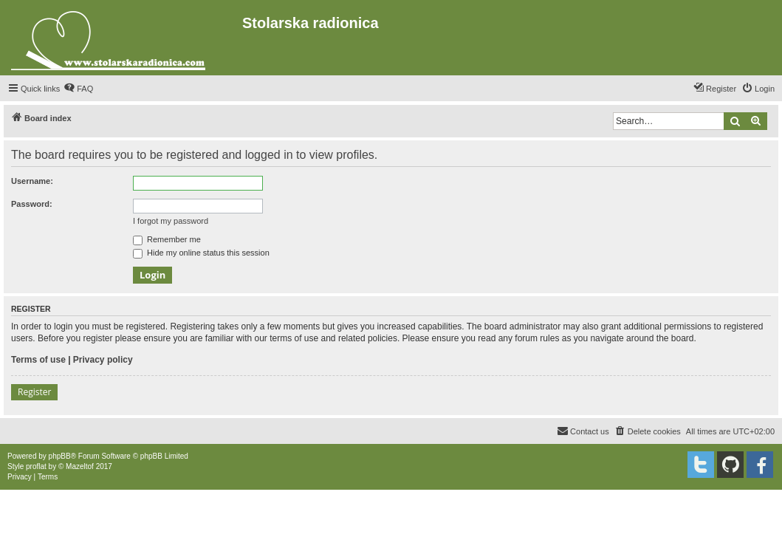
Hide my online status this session (201, 252)
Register (34, 392)
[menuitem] (78, 89)
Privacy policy (103, 360)
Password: (31, 203)
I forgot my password (170, 220)
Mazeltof (80, 466)
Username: (32, 181)
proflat (36, 466)
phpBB (60, 456)
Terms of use (38, 360)
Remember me (167, 239)
